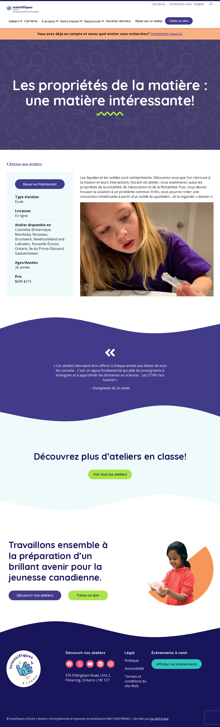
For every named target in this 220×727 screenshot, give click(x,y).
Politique (132, 660)
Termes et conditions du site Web (135, 681)
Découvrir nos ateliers (35, 595)
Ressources (92, 21)
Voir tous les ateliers (110, 474)
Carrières (31, 21)
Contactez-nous (180, 4)
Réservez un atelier (149, 21)
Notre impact (69, 21)
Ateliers (14, 21)
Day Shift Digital (159, 719)
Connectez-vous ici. (166, 33)
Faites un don (178, 21)
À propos (48, 21)
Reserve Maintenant (40, 184)
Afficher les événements (176, 664)
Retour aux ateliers (24, 164)
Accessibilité (134, 668)
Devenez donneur (118, 21)
